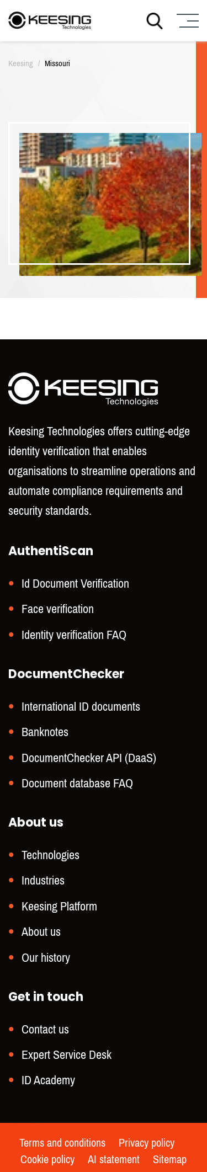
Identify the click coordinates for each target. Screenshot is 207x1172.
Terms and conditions (62, 1143)
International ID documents (81, 706)
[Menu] (186, 20)
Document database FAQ (77, 783)
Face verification (58, 609)
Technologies (50, 855)
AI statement (114, 1160)
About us (41, 931)
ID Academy (48, 1080)
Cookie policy (47, 1160)
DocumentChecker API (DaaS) (89, 758)
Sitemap (170, 1160)
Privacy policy (146, 1143)
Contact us (45, 1029)
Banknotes (45, 732)
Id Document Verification (75, 583)
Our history (46, 957)
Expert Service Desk (67, 1054)
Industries (43, 880)
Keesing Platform (59, 906)
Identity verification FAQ (74, 635)
